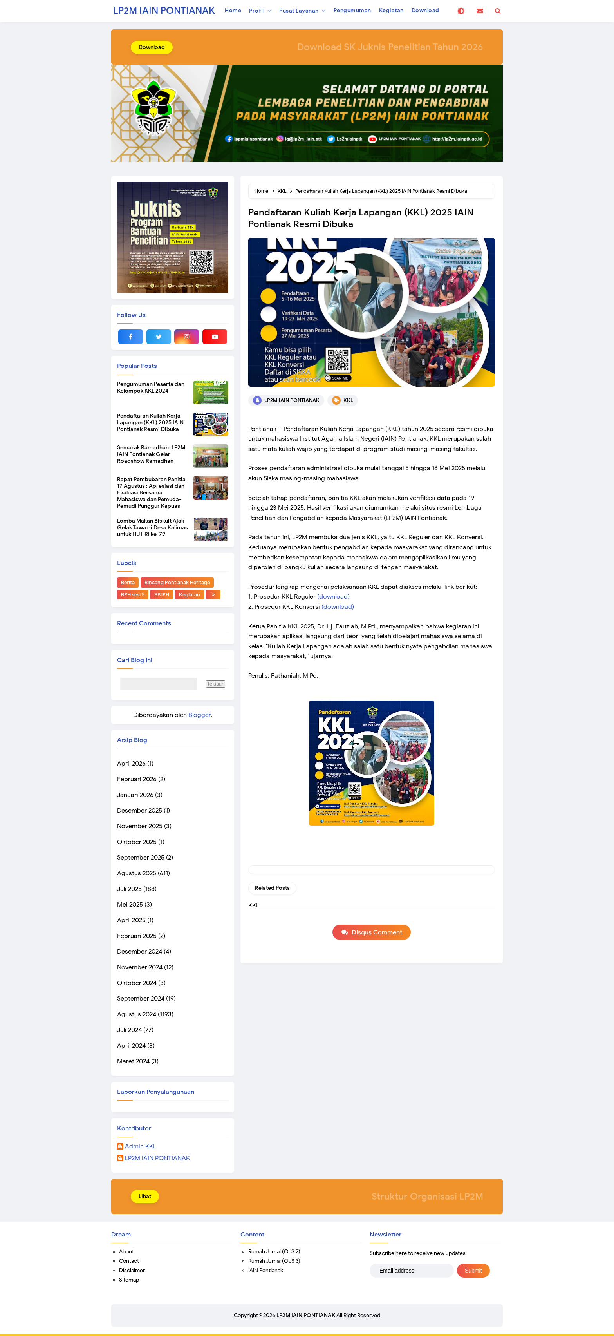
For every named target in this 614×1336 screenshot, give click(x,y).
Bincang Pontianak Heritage (177, 582)
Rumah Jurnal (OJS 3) (274, 1261)
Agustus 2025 (136, 873)
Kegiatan (189, 594)
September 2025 (140, 858)
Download (152, 47)
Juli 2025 (129, 889)
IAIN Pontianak (265, 1270)
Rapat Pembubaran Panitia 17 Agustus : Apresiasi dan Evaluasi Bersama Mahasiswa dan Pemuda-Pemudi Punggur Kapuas (151, 492)
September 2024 (140, 999)
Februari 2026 (137, 779)
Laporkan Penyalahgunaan (155, 1092)
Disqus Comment (377, 932)
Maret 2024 (133, 1061)
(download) (333, 597)
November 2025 (140, 826)
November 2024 (140, 967)
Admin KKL (140, 1146)
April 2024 (131, 1046)
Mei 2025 (130, 905)
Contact (129, 1261)
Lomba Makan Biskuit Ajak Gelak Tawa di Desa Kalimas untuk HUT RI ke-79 (152, 528)
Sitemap (129, 1279)
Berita (128, 582)
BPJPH (161, 594)
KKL (348, 400)
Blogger (199, 715)
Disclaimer (132, 1270)
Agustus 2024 (136, 1014)
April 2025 (131, 920)
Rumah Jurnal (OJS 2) (274, 1251)
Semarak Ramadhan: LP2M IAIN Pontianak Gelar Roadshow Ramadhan (151, 454)
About (126, 1251)
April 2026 (131, 764)
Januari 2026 (135, 795)
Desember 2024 (139, 952)
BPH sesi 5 (132, 594)
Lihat (145, 1196)
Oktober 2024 (137, 983)
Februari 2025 (137, 936)
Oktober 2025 (137, 842)
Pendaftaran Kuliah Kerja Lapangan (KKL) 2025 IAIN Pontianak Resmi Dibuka (150, 423)
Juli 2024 (129, 1030)
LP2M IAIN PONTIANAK (157, 1158)
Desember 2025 (139, 811)
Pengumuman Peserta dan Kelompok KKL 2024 (150, 387)
